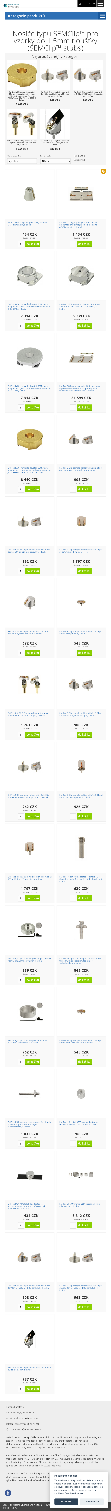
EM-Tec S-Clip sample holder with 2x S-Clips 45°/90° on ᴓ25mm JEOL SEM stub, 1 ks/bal (29, 1286)
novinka (80, 159)
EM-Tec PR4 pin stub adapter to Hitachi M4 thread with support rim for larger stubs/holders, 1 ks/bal (80, 961)
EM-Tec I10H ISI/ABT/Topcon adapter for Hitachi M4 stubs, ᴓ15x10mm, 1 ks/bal (78, 1123)
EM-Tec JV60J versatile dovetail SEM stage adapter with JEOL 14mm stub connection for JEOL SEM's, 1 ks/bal (29, 388)
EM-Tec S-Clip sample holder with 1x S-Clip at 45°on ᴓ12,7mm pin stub (30, 1368)
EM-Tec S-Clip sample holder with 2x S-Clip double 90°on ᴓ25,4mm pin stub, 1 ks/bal (28, 796)
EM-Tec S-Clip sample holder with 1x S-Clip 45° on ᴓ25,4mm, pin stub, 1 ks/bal (28, 632)
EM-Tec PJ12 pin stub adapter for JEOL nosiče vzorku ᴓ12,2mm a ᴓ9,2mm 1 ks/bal (29, 959)
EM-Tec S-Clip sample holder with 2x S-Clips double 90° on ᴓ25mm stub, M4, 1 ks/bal (29, 550)
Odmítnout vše (92, 1501)
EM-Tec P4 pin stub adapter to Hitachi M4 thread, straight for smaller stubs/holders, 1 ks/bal (80, 879)
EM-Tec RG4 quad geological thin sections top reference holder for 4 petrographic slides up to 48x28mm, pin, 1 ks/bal (79, 388)
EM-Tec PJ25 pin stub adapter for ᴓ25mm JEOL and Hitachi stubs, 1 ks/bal (28, 1041)
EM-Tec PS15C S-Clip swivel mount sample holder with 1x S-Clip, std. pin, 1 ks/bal (28, 714)
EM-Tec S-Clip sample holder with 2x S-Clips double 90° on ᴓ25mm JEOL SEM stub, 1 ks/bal (80, 1288)
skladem (81, 156)
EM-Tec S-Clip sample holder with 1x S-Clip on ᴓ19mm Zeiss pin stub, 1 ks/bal (80, 1041)
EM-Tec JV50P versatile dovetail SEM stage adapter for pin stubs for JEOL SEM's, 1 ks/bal (79, 306)
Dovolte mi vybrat (74, 1493)
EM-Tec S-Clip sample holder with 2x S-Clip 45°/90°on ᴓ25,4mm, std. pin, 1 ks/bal (80, 714)
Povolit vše (66, 1501)
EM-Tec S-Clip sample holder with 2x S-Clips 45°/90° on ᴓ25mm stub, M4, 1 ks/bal (80, 469)
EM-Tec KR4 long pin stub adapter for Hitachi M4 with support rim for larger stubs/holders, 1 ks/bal (29, 1124)
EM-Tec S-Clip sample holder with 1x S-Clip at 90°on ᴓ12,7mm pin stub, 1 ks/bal (81, 796)
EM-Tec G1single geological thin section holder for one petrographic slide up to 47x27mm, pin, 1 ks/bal (78, 224)
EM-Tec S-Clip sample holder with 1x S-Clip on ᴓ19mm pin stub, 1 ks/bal (80, 632)
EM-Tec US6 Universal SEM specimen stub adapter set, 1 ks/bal (79, 1205)
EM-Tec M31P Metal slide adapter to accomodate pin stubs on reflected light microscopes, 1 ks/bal (27, 1206)
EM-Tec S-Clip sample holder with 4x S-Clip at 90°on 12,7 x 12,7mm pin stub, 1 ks (30, 877)
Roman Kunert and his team (28, 1505)
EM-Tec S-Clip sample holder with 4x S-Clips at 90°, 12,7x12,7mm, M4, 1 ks (80, 550)
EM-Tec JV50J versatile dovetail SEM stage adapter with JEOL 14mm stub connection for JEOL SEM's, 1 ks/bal (29, 306)
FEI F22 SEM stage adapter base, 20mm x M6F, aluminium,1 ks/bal (27, 223)
